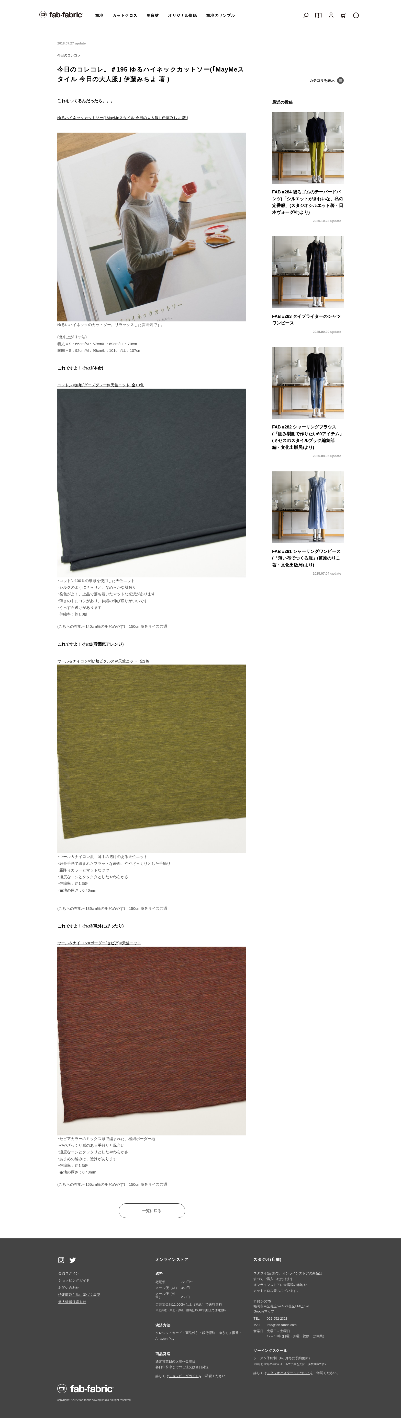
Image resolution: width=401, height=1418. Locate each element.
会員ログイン (68, 1273)
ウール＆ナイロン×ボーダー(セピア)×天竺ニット (99, 943)
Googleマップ (263, 1311)
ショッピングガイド (74, 1280)
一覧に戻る (151, 1210)
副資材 (153, 15)
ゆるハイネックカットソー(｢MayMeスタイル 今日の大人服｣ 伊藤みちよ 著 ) (122, 117)
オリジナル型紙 (182, 15)
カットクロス (125, 15)
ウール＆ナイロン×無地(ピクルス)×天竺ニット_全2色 (103, 661)
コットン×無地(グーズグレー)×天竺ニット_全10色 (100, 385)
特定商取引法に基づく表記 (79, 1295)
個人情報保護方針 (72, 1302)
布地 (99, 15)
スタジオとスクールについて (288, 1373)
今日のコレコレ (69, 55)
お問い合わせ (68, 1287)
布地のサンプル (220, 15)
